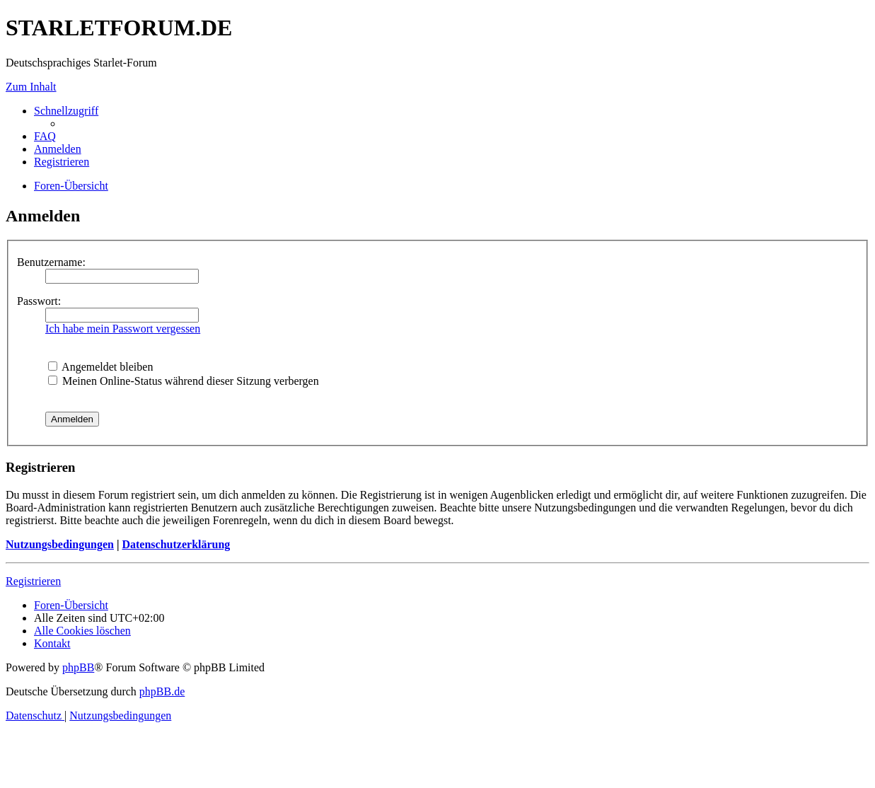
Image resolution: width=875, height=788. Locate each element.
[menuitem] (45, 136)
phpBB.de (162, 691)
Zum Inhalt (31, 87)
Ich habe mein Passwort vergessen (122, 329)
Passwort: (39, 301)
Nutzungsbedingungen (60, 544)
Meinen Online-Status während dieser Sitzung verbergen (183, 381)
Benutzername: (51, 262)
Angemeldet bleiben (100, 367)
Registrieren (33, 581)
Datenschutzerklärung (176, 544)
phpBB (78, 667)
